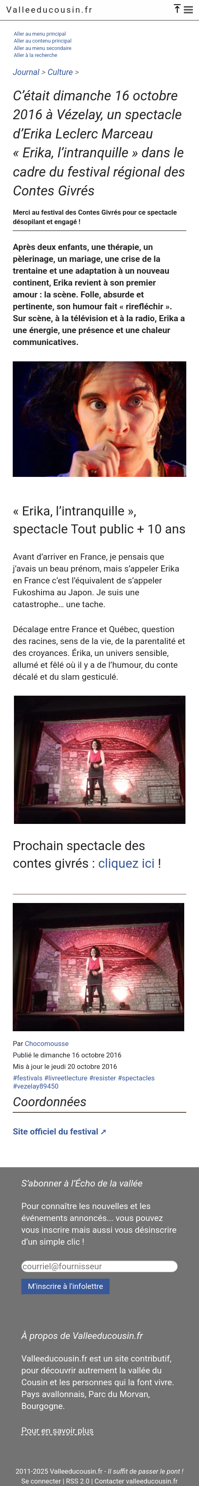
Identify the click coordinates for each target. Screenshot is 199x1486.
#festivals (27, 1078)
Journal (26, 72)
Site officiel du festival (55, 1132)
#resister (102, 1078)
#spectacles (136, 1078)
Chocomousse (47, 1044)
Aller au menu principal (40, 34)
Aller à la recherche (35, 55)
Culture (60, 72)
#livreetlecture (65, 1078)
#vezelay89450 (35, 1086)
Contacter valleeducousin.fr (136, 1481)
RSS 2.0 (77, 1481)
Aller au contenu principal (42, 41)
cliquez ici (126, 863)
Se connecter (41, 1481)
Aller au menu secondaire (42, 48)
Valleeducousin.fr (49, 10)
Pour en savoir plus (57, 1431)
